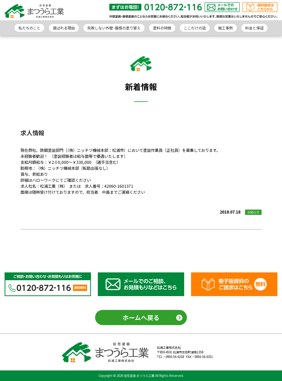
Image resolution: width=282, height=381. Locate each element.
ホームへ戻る (141, 317)
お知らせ (253, 212)
